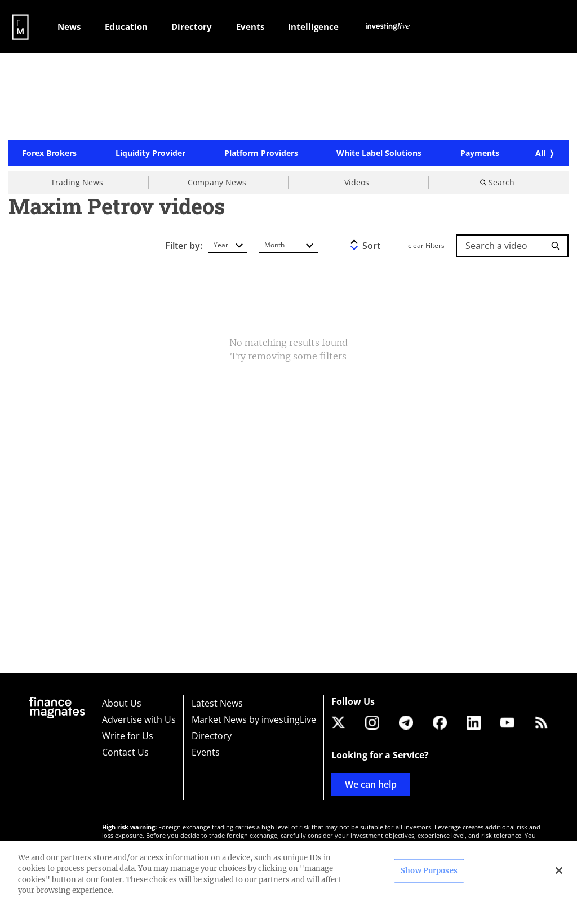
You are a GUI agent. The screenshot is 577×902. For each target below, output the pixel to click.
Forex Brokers (49, 153)
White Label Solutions (378, 153)
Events (206, 752)
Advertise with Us (139, 719)
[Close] (559, 870)
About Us (121, 703)
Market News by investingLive (254, 719)
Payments (479, 153)
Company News (217, 182)
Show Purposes (429, 871)
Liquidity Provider (150, 153)
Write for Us (127, 736)
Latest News (217, 703)
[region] (288, 871)
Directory (212, 736)
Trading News (77, 182)
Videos (356, 182)
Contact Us (125, 752)
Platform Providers (261, 153)
